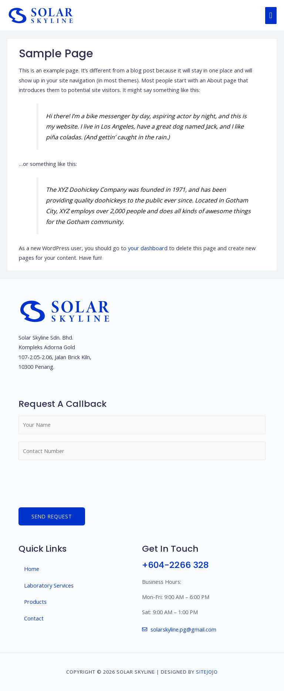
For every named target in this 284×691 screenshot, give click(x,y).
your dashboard (148, 248)
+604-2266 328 (175, 565)
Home (31, 568)
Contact (34, 618)
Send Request (51, 516)
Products (35, 601)
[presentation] (74, 481)
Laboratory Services (49, 585)
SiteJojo (207, 671)
